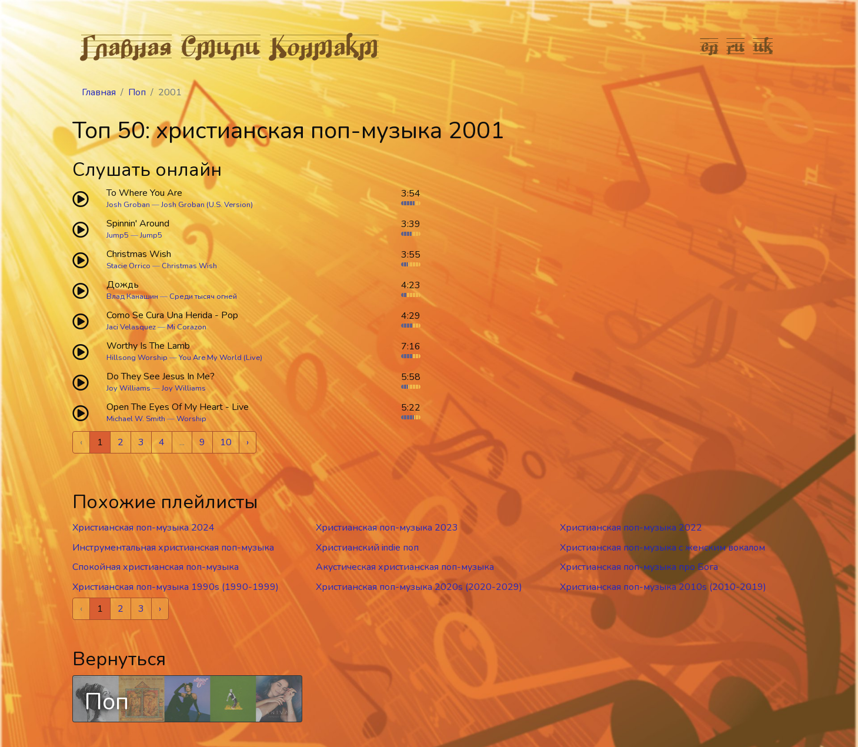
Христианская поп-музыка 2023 (387, 527)
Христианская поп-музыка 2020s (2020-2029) (419, 587)
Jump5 (117, 235)
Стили (221, 45)
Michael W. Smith (135, 418)
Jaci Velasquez (131, 327)
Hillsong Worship (137, 357)
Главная (126, 45)
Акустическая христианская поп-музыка (405, 567)
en (709, 46)
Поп (137, 92)
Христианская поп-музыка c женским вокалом (662, 547)
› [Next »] (247, 442)
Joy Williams (128, 388)
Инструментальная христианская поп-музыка (173, 547)
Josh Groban (128, 204)
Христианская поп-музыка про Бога (639, 567)
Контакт (324, 45)
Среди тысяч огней (203, 296)
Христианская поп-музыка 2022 (631, 527)
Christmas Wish (189, 266)
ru (736, 46)
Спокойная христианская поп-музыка (155, 567)
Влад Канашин (132, 296)
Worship (191, 418)
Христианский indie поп (367, 547)
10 (226, 442)
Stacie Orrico (128, 266)
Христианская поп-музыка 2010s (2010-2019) (663, 587)
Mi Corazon (186, 327)
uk (763, 46)
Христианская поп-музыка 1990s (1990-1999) (175, 587)
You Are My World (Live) (220, 357)
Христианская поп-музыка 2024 (143, 527)
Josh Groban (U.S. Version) (207, 204)
